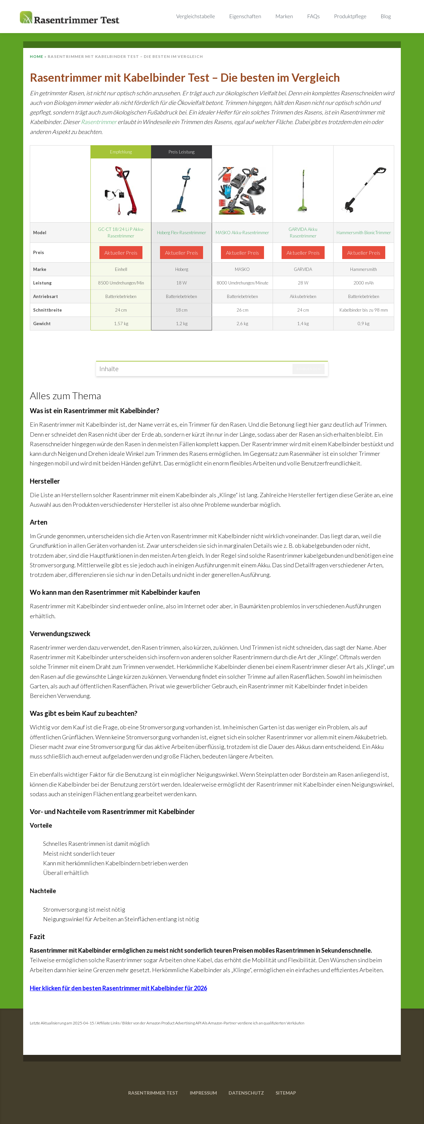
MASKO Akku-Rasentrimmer (242, 232)
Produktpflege (350, 16)
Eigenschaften (245, 16)
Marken (284, 16)
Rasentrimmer (99, 121)
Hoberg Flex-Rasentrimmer (181, 232)
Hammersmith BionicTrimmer (364, 232)
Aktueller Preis (120, 252)
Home (36, 56)
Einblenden (308, 369)
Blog (386, 16)
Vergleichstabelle (195, 16)
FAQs (313, 16)
